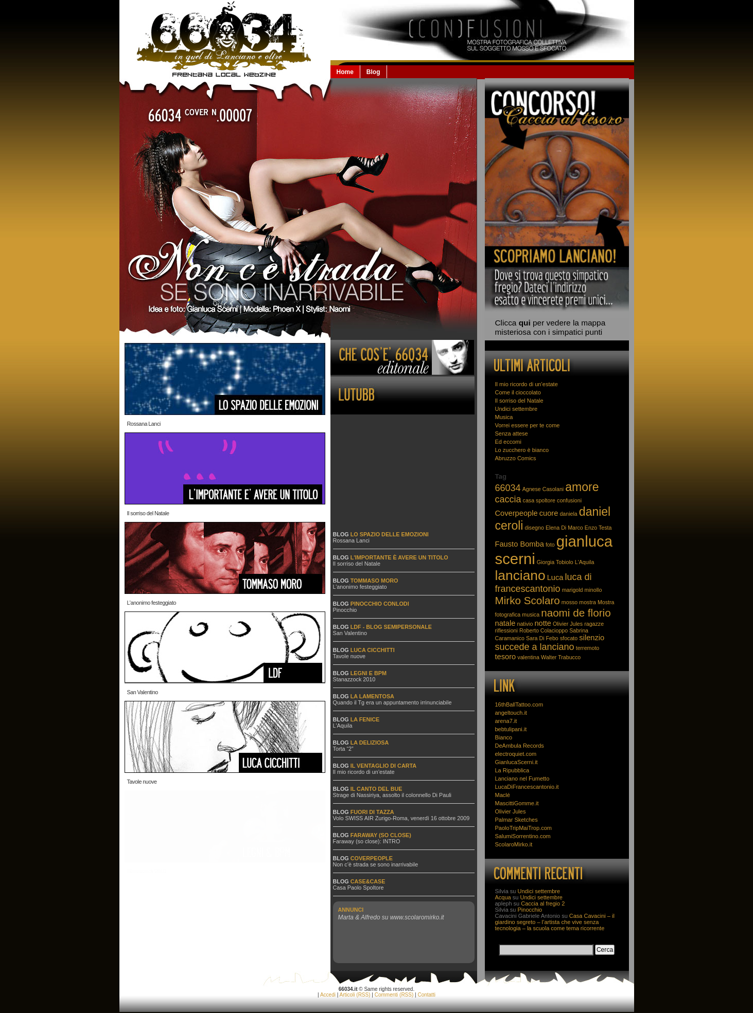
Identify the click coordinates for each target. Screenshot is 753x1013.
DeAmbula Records (519, 746)
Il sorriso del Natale (148, 513)
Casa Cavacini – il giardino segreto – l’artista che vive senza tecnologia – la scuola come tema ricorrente (555, 922)
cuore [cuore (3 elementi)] (548, 513)
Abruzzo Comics (515, 458)
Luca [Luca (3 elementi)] (555, 577)
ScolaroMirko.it (514, 844)
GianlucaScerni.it (516, 762)
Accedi (328, 995)
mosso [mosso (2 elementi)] (569, 602)
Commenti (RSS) (394, 995)
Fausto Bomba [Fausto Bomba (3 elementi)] (519, 544)
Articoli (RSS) (355, 995)
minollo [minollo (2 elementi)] (593, 590)
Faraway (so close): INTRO (366, 841)
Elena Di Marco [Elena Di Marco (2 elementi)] (564, 527)
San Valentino (142, 692)
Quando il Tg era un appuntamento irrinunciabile (392, 702)
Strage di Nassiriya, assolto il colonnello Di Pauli (392, 795)
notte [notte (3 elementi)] (542, 623)
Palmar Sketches (516, 820)
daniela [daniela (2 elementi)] (568, 514)
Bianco (504, 737)
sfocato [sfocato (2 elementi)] (568, 638)
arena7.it (506, 721)
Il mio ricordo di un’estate (364, 772)
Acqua (503, 897)
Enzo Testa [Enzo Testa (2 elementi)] (598, 527)
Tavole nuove (142, 782)
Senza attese (511, 433)
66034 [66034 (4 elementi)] (508, 488)
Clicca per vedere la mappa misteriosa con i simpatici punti (550, 327)
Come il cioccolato (518, 392)
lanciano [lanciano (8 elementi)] (520, 575)
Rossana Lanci (144, 424)
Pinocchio (345, 610)
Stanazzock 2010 (146, 871)
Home (345, 72)
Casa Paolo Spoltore (358, 887)
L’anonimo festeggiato (152, 603)
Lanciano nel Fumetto (522, 778)
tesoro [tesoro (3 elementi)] (505, 657)
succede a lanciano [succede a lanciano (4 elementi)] (534, 647)
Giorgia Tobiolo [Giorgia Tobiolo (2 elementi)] (555, 562)
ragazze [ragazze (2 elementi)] (594, 624)
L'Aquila (343, 725)
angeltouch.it (511, 713)
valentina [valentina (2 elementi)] (528, 657)
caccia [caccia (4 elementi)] (508, 499)
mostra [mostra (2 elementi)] (587, 602)
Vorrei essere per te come (527, 425)
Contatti (426, 995)
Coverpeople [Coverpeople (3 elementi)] (516, 513)
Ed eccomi (508, 442)
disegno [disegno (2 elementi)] (534, 527)
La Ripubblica (512, 770)
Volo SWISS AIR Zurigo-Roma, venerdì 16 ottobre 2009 (401, 818)
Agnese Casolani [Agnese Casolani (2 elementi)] (543, 489)
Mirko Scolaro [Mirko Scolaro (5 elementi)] (527, 600)
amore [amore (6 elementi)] (582, 487)
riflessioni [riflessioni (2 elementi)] (506, 630)
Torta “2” (343, 749)
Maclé (502, 795)
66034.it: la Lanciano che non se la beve (224, 39)
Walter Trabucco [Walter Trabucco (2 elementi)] (561, 657)
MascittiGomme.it (517, 803)
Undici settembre (516, 409)
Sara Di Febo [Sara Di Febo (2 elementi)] (542, 638)
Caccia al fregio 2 (543, 903)
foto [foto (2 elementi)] (550, 544)
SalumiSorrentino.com (523, 836)
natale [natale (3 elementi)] (505, 623)
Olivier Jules (510, 811)
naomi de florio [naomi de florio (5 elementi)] (576, 613)
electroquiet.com (516, 754)
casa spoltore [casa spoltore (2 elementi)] (539, 500)
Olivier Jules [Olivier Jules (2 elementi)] (568, 624)
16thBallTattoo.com (519, 704)
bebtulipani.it (511, 729)
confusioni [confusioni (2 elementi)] (569, 500)
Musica (504, 417)
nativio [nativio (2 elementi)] (525, 624)
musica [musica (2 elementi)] (530, 614)
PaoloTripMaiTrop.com (523, 828)
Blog (373, 72)
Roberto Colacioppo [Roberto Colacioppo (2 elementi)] (543, 630)
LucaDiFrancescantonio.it (527, 787)
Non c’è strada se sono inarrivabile (375, 864)
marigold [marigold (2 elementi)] (572, 590)
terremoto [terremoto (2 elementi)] (588, 648)
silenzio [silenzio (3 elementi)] (591, 638)
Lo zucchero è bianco (522, 450)
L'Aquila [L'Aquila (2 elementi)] (584, 562)
